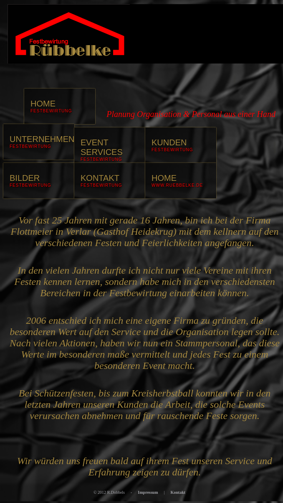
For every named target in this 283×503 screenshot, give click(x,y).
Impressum (148, 492)
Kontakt (178, 492)
